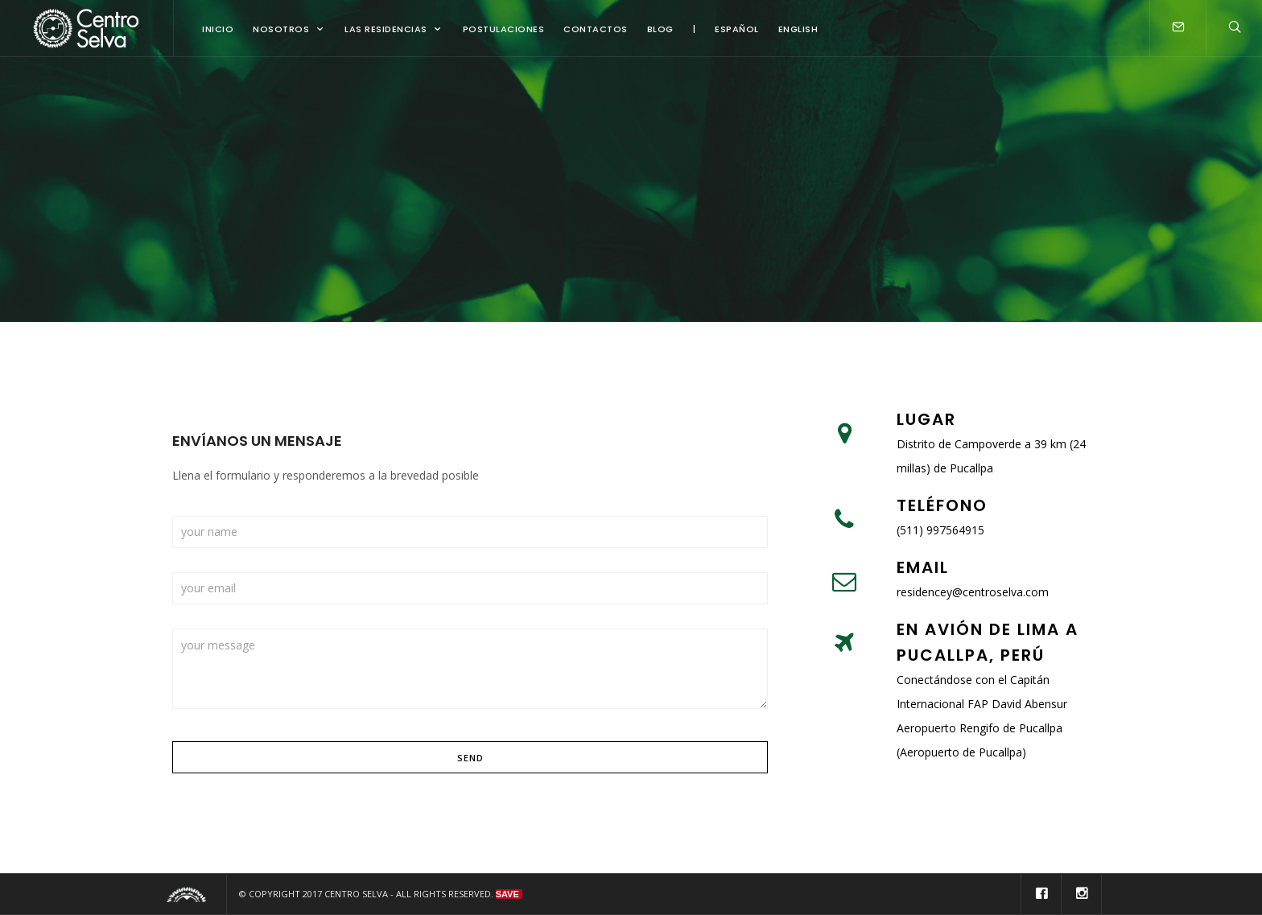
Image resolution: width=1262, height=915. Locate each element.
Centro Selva (356, 894)
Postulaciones (504, 29)
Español (737, 29)
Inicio (217, 29)
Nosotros (281, 29)
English (798, 29)
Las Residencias (385, 29)
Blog (660, 29)
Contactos (595, 29)
